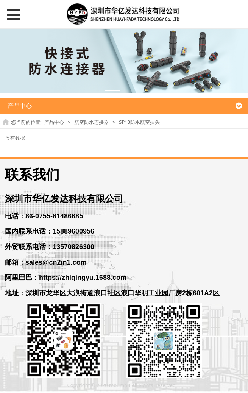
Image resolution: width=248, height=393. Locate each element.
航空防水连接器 (91, 122)
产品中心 (54, 122)
